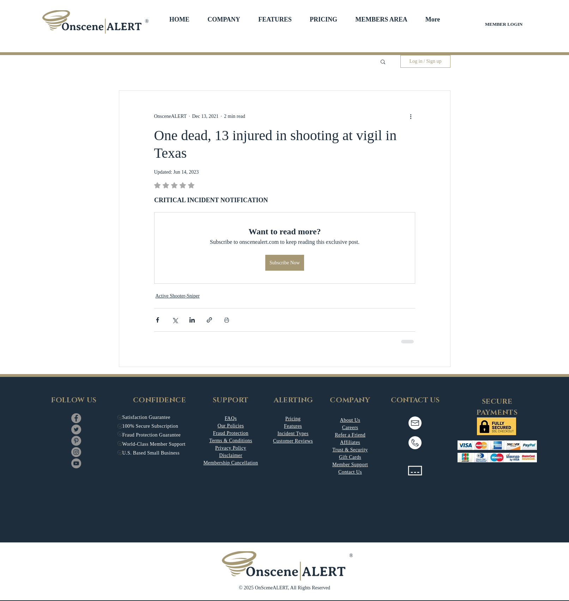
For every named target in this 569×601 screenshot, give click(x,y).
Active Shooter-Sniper (178, 296)
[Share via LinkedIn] (192, 320)
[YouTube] (76, 463)
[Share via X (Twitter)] (174, 320)
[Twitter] (76, 429)
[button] (224, 19)
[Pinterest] (76, 441)
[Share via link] (209, 320)
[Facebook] (76, 418)
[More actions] (411, 116)
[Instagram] (76, 452)
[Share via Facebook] (157, 320)
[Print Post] (226, 320)
